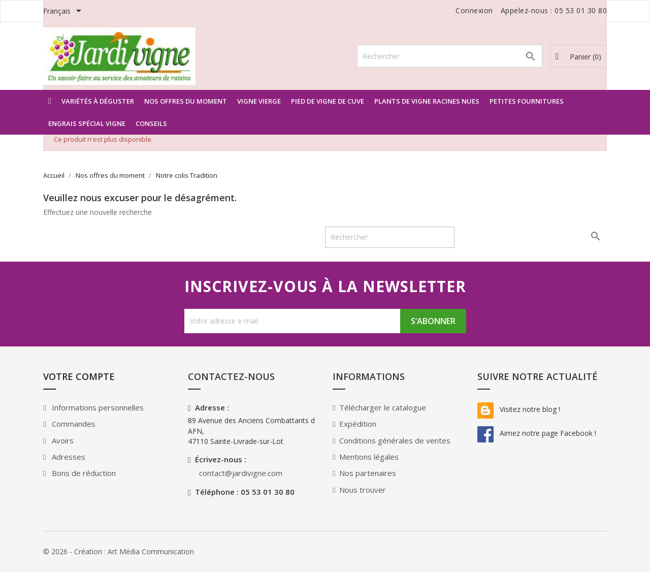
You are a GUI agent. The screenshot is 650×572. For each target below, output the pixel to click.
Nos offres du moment (185, 101)
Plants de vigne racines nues (426, 101)
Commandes (72, 424)
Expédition (357, 424)
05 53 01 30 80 (581, 10)
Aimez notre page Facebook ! (536, 433)
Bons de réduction (83, 473)
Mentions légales (369, 457)
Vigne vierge (259, 101)
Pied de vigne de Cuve (327, 101)
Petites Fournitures (527, 101)
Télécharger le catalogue (382, 407)
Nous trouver (362, 490)
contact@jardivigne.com (240, 473)
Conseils (151, 123)
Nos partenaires (367, 473)
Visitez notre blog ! (518, 409)
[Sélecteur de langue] (64, 12)
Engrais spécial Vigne (86, 123)
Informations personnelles (97, 407)
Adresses (67, 457)
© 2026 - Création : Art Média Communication (118, 551)
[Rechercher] (449, 56)
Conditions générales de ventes (394, 440)
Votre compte (79, 376)
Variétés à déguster (97, 101)
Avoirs (62, 440)
